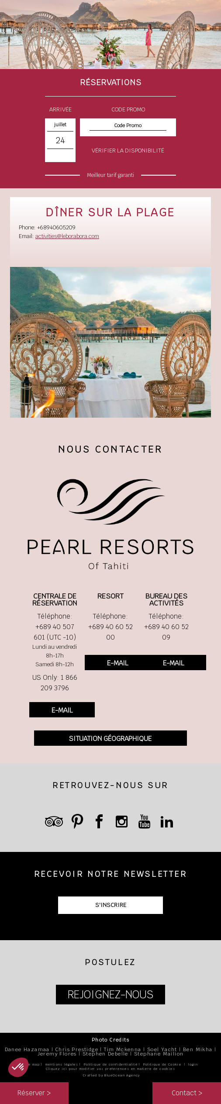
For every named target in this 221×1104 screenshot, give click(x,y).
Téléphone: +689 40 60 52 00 (110, 626)
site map (31, 1064)
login (193, 1064)
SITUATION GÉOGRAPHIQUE (110, 738)
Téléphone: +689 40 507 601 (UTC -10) (55, 626)
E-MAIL (62, 710)
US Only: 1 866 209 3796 (54, 682)
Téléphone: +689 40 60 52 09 (166, 626)
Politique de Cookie (162, 1064)
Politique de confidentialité (111, 1064)
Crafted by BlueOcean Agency (111, 1075)
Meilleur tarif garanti (110, 175)
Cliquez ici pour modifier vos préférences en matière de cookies (110, 1069)
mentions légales (61, 1064)
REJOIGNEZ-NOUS (110, 994)
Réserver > (34, 1093)
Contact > (187, 1093)
